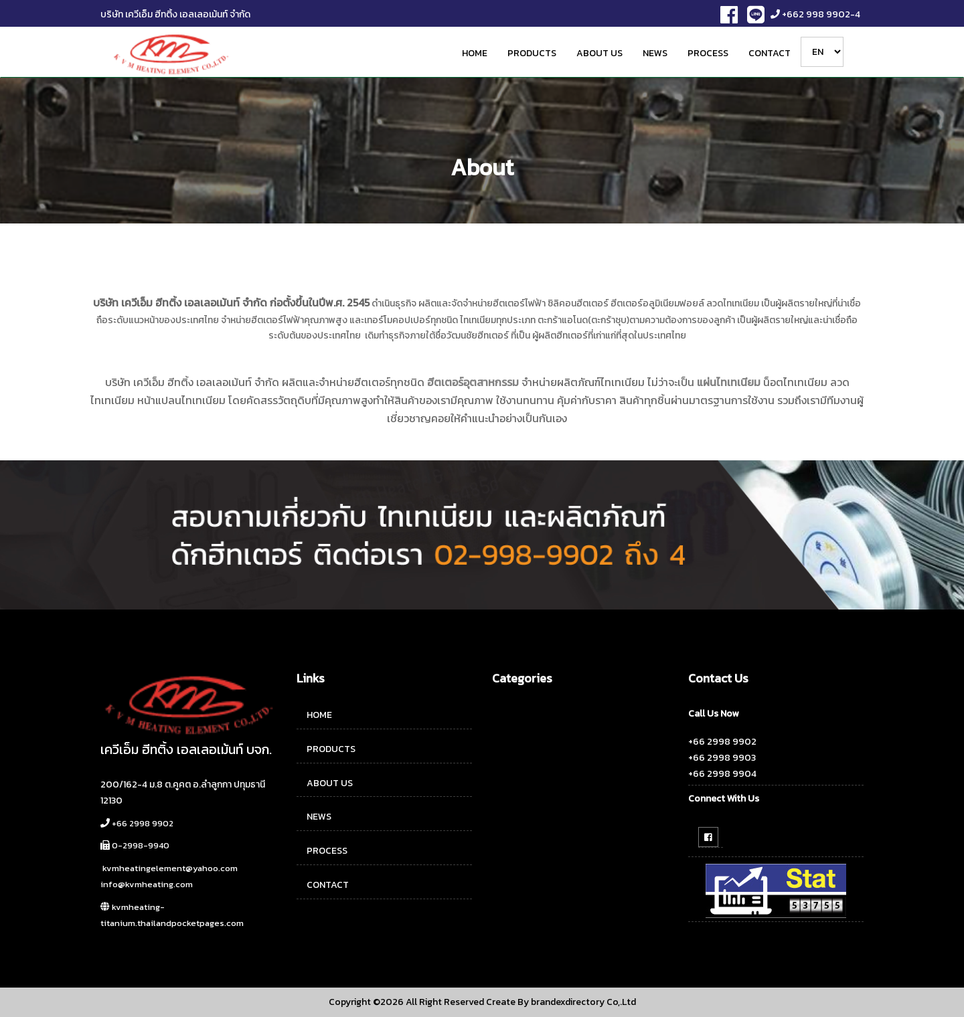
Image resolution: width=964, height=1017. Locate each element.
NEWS (655, 53)
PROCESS (708, 53)
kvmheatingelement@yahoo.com (170, 868)
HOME (474, 53)
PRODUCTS (531, 53)
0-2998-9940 (140, 845)
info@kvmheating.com (146, 884)
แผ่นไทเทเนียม (728, 382)
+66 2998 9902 (142, 823)
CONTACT (769, 53)
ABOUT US (599, 53)
